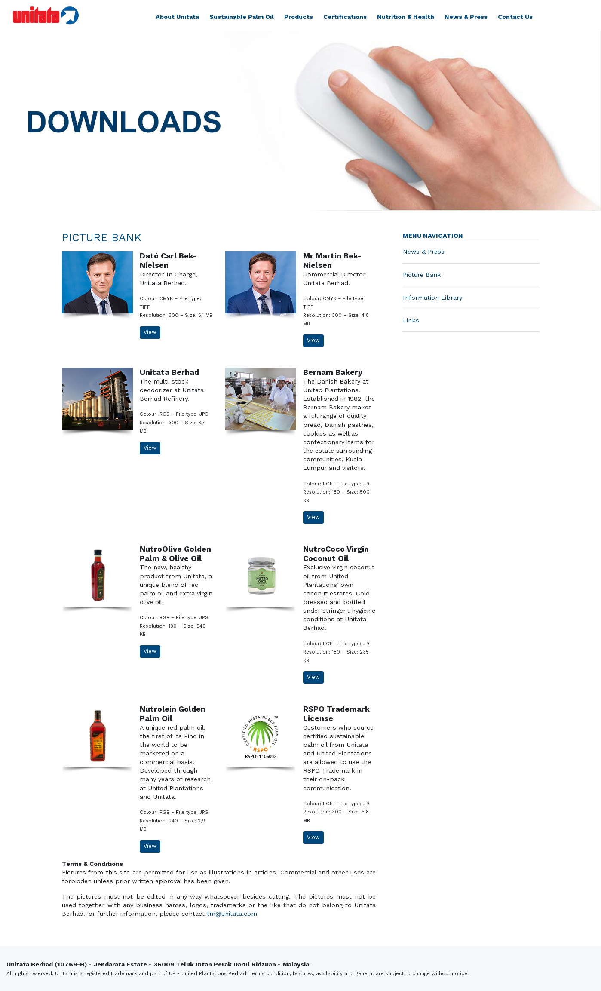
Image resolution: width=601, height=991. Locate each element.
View (150, 332)
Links (411, 320)
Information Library (432, 297)
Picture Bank (422, 274)
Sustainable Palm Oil (241, 16)
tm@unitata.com (232, 913)
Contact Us (515, 16)
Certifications (345, 16)
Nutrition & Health (405, 16)
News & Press (466, 16)
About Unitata (177, 16)
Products (298, 16)
